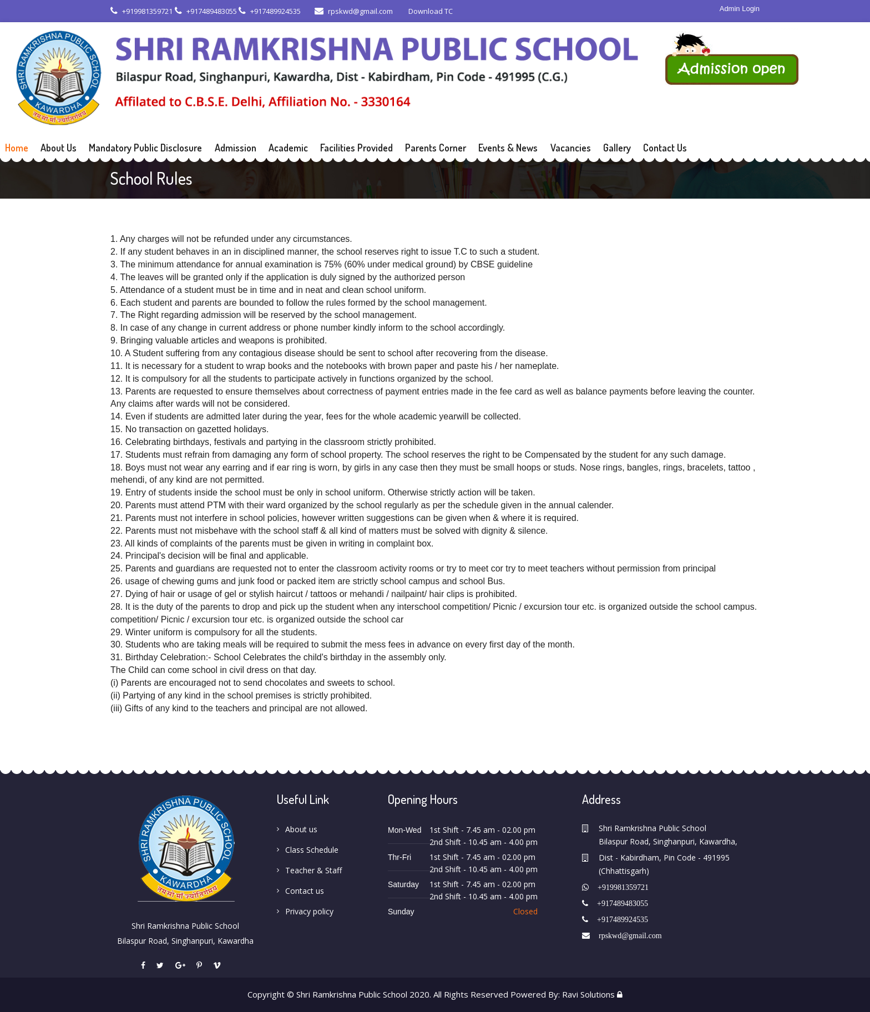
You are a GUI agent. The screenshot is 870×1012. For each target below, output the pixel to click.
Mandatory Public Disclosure (145, 147)
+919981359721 (141, 11)
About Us (59, 147)
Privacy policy (309, 911)
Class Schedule (311, 849)
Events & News (508, 147)
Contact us (304, 891)
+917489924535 (270, 11)
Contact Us (665, 147)
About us (301, 829)
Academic (288, 147)
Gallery (617, 147)
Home (16, 147)
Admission (235, 147)
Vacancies (570, 147)
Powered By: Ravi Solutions (562, 994)
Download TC (430, 11)
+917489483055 (206, 11)
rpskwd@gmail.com (354, 11)
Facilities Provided (356, 147)
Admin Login (740, 8)
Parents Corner (435, 147)
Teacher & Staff (313, 870)
